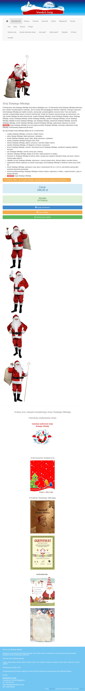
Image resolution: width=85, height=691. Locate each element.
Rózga (30, 27)
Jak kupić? (42, 32)
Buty (15, 27)
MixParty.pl (52, 688)
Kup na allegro (42, 212)
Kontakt (10, 38)
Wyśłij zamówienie (42, 207)
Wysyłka (65, 32)
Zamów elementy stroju (27, 32)
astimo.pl (81, 688)
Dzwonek (45, 21)
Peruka (72, 21)
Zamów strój (12, 32)
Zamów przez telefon (42, 217)
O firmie (73, 32)
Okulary (26, 21)
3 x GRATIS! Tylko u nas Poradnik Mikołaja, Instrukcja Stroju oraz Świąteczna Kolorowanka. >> (36, 180)
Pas (9, 27)
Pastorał (35, 21)
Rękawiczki (63, 21)
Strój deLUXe (16, 21)
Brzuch (22, 27)
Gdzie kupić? (53, 32)
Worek (53, 21)
